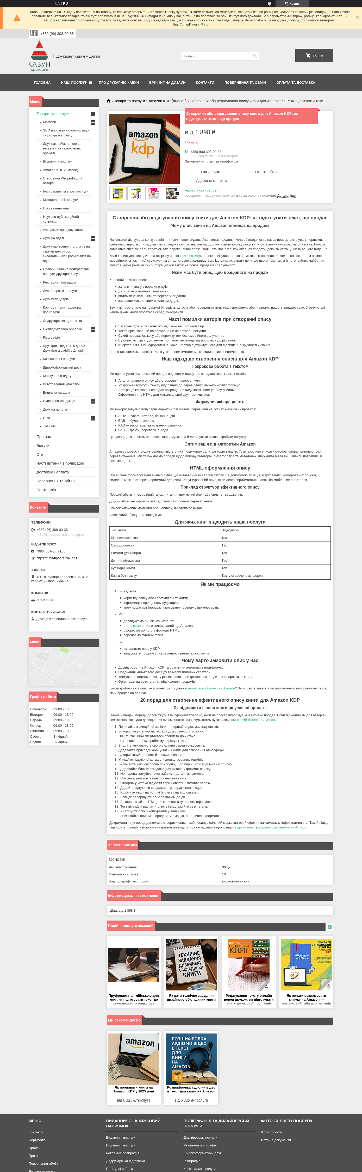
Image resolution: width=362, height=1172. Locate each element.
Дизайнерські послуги (60, 291)
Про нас (43, 436)
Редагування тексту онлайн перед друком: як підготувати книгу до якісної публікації (249, 999)
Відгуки (42, 445)
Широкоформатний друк (62, 367)
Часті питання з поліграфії (60, 463)
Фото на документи (276, 1140)
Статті (48, 418)
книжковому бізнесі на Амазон (211, 688)
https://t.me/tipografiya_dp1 (56, 558)
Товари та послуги (129, 101)
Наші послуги (74, 83)
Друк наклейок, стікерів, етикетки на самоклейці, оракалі (62, 148)
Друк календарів (56, 299)
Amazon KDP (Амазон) (167, 101)
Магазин (49, 122)
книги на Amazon (193, 255)
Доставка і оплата (52, 472)
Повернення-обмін (43, 1163)
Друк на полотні (55, 409)
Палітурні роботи (119, 1168)
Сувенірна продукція (59, 401)
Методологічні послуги (60, 200)
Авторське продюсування (63, 230)
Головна (42, 83)
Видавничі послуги (57, 161)
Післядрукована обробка (62, 329)
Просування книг (56, 208)
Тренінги (49, 426)
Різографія (51, 337)
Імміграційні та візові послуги (66, 191)
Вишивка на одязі (57, 392)
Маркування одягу (57, 376)
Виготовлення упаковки (61, 384)
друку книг (245, 827)
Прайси (34, 1148)
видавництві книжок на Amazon (283, 827)
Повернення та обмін (245, 83)
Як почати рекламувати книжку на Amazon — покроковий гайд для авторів (306, 999)
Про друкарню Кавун (119, 83)
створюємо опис (136, 625)
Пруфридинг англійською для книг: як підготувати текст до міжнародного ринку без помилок (134, 999)
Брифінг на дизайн (167, 83)
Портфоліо (46, 490)
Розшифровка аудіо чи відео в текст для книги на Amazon (191, 1089)
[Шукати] (254, 56)
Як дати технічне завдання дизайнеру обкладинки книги (191, 997)
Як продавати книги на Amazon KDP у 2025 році (133, 1089)
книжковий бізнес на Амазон (252, 720)
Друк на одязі (53, 238)
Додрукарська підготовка (62, 321)
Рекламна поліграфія (59, 282)
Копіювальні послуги (59, 359)
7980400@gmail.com (52, 551)
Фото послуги (271, 1132)
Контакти (205, 83)
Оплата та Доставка (296, 83)
